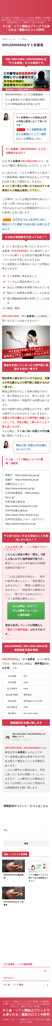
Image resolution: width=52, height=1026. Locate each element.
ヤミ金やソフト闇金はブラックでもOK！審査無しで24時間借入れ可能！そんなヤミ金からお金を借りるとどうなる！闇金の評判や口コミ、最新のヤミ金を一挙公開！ (26, 1004)
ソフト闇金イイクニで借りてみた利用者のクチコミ (38, 878)
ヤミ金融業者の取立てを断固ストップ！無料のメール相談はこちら (31, 134)
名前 (5, 830)
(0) (26, 104)
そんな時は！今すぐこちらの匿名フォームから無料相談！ (24, 610)
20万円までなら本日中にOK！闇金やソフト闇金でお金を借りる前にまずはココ (26, 224)
